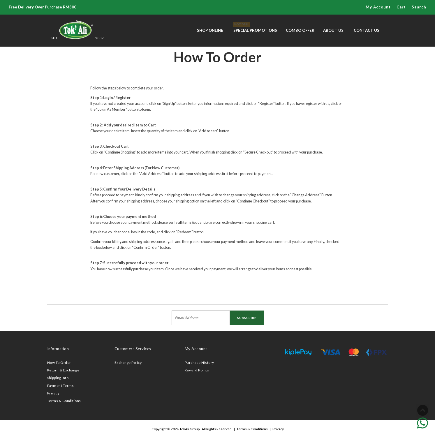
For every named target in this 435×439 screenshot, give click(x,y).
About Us (333, 30)
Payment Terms (60, 385)
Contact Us (366, 30)
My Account (378, 7)
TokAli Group (189, 429)
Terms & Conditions (64, 401)
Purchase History (199, 362)
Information (58, 348)
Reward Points (197, 370)
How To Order (59, 362)
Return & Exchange (63, 370)
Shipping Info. (58, 377)
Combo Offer (300, 30)
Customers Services (133, 348)
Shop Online (210, 30)
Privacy (53, 393)
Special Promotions (255, 27)
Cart (401, 7)
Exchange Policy (128, 362)
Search (419, 7)
